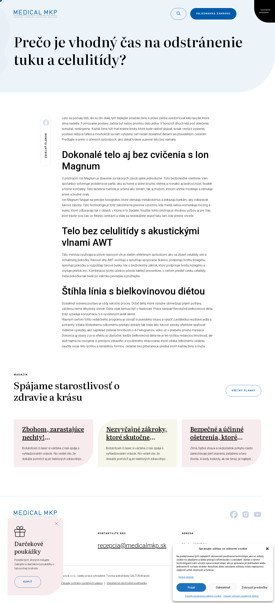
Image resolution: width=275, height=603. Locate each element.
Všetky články (243, 390)
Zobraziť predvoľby (254, 587)
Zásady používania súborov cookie (203, 596)
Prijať (191, 587)
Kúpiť (27, 581)
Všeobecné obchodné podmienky (127, 583)
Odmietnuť (223, 587)
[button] (267, 549)
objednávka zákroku (213, 13)
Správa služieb (185, 577)
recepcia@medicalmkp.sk (132, 545)
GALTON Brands (140, 575)
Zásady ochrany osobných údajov (241, 596)
